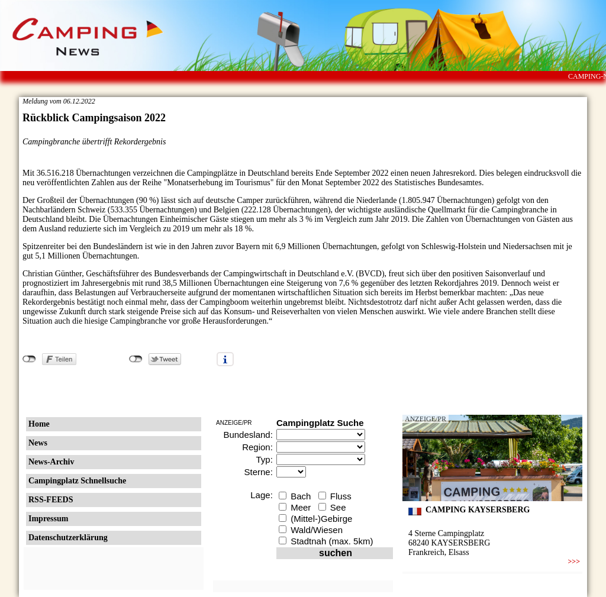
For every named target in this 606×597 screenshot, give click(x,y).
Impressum (48, 518)
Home (39, 423)
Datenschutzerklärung (68, 537)
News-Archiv (51, 461)
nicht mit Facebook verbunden (29, 359)
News (37, 442)
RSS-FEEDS (50, 499)
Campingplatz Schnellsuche (77, 480)
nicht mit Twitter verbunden (136, 359)
